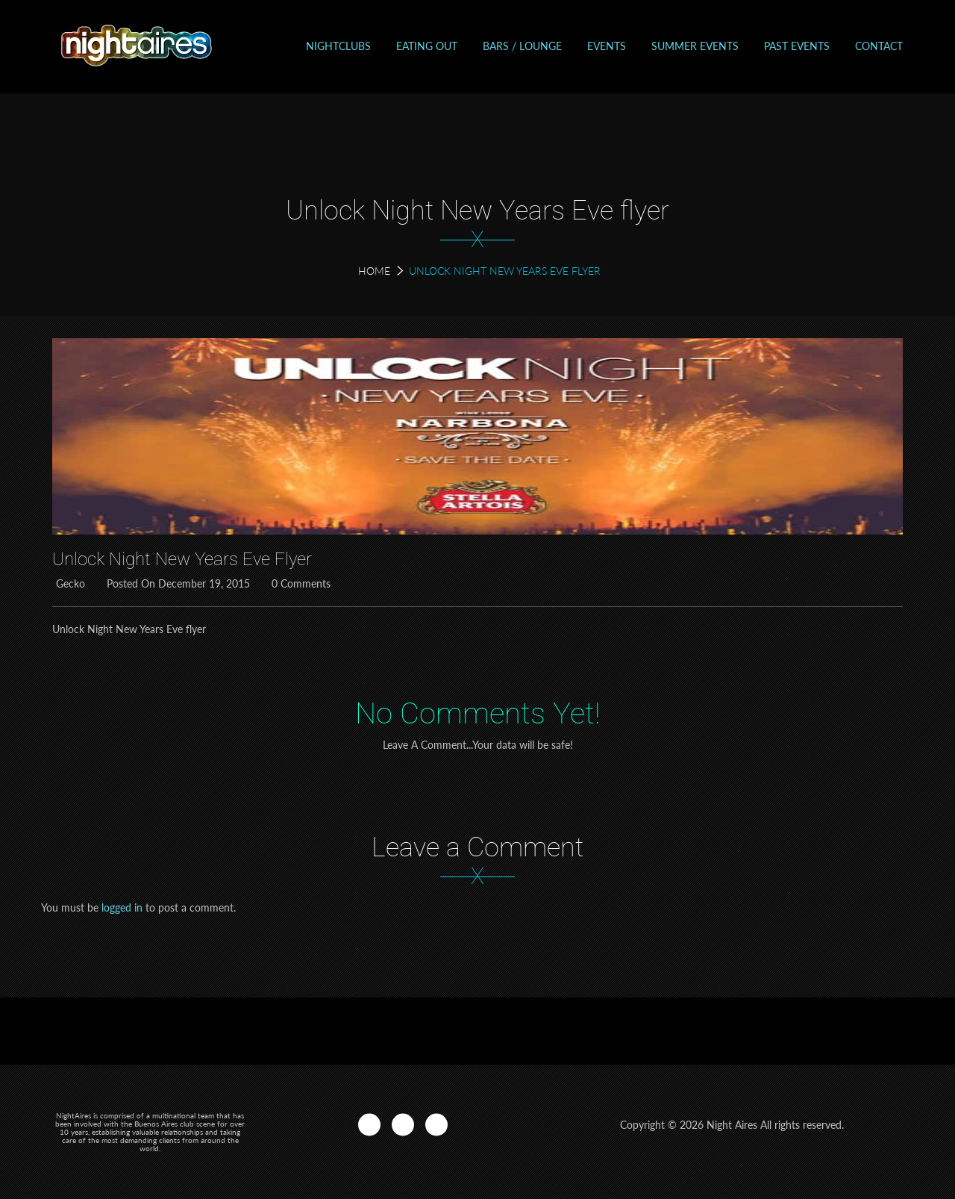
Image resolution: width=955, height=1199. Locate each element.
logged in (122, 907)
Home (374, 270)
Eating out (426, 46)
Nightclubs (338, 46)
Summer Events (695, 46)
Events (606, 46)
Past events (797, 46)
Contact (879, 46)
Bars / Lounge (522, 46)
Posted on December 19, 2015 (176, 583)
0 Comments (299, 583)
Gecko (68, 583)
